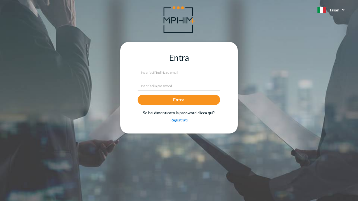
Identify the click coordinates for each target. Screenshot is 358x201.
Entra (179, 99)
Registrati (179, 120)
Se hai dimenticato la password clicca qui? (179, 113)
